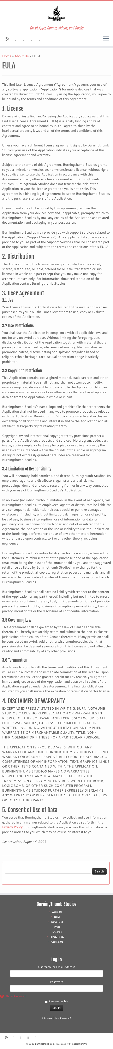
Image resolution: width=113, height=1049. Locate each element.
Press (57, 926)
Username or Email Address (56, 967)
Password (56, 982)
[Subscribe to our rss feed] (9, 39)
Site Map (57, 931)
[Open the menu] (106, 39)
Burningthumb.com (44, 1043)
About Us (21, 56)
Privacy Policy (12, 827)
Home (6, 56)
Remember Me (56, 1001)
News (57, 917)
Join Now (47, 1018)
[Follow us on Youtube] (25, 39)
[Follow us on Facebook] (17, 39)
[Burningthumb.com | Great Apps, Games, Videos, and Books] (56, 13)
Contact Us (57, 941)
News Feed (57, 922)
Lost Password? (63, 1018)
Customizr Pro (79, 1043)
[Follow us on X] (33, 39)
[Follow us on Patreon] (41, 39)
